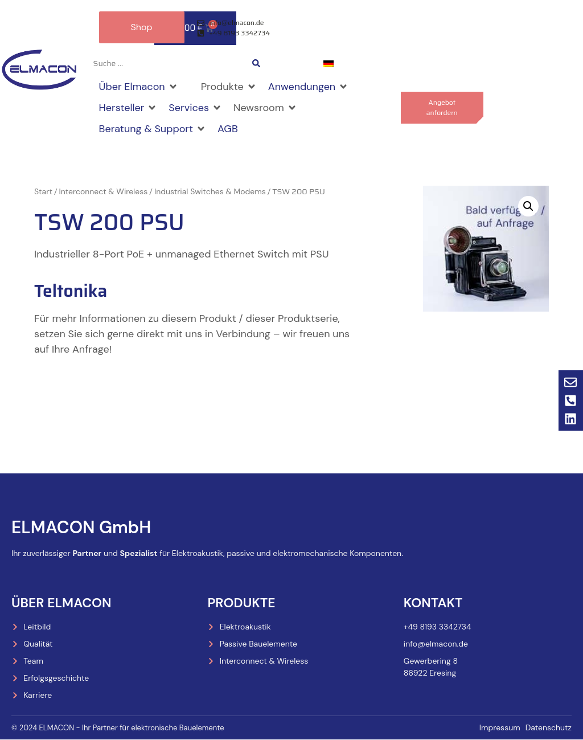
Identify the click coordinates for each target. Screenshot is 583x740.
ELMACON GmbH (81, 528)
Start (43, 192)
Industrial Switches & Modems (210, 192)
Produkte (241, 602)
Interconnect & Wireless (103, 192)
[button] (138, 87)
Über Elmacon (61, 602)
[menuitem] (328, 64)
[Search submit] (256, 63)
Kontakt (433, 602)
